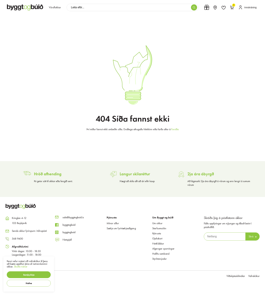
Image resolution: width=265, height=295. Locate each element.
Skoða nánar (20, 266)
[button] (29, 274)
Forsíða (175, 129)
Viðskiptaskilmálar (235, 276)
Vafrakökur (254, 276)
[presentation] (55, 7)
